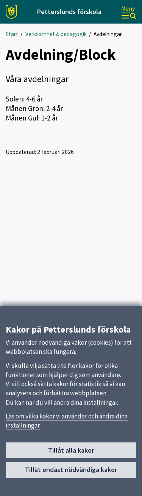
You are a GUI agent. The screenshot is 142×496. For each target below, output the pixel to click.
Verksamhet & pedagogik (56, 34)
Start (12, 34)
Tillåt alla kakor (71, 452)
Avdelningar (108, 34)
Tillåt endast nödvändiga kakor (71, 472)
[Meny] (128, 12)
